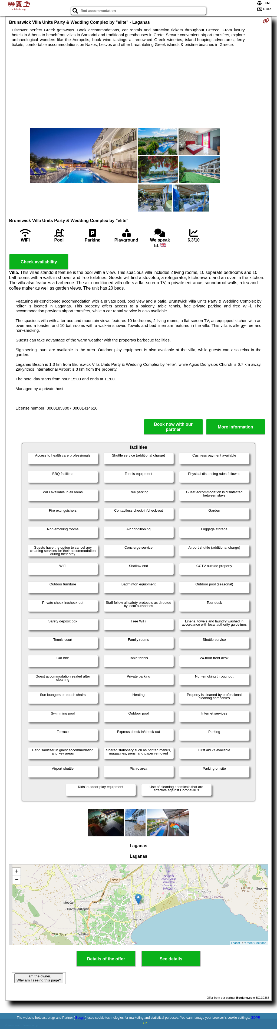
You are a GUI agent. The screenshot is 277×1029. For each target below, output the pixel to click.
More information (235, 427)
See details (171, 959)
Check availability (39, 262)
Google (80, 1018)
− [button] (16, 880)
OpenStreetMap (255, 942)
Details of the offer (106, 959)
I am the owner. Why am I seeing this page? (39, 978)
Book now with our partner (173, 427)
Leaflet (235, 942)
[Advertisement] (138, 87)
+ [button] (16, 872)
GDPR (255, 1018)
